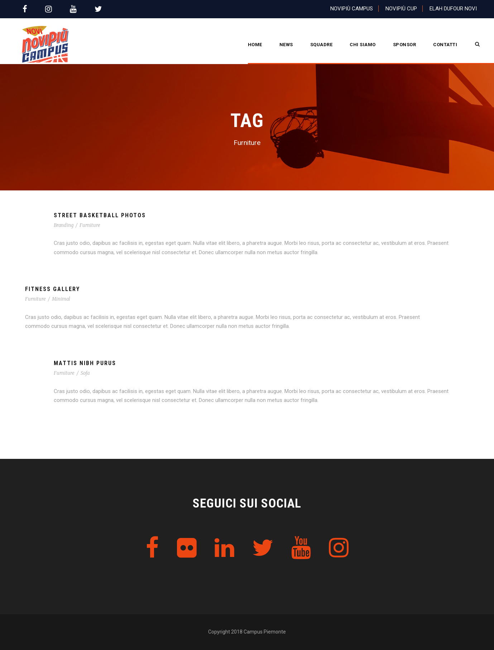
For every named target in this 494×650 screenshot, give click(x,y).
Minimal (61, 299)
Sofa (85, 373)
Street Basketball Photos (100, 215)
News (286, 44)
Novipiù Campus (351, 8)
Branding (63, 225)
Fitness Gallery (52, 289)
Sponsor (404, 44)
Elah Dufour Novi (453, 8)
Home (255, 44)
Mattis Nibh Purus (85, 363)
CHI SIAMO (363, 44)
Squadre (321, 44)
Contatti (445, 44)
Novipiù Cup (401, 8)
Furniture (90, 225)
